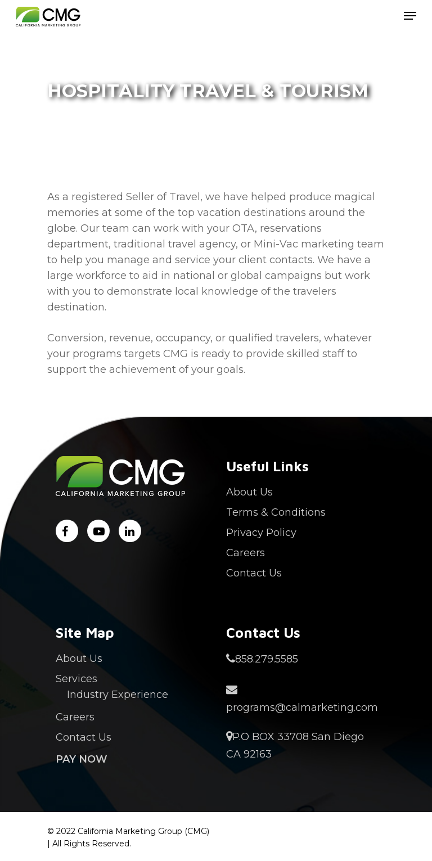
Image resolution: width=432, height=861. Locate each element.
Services (76, 679)
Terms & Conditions (276, 512)
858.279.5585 (262, 659)
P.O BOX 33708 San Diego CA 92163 (295, 744)
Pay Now (81, 759)
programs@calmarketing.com (298, 698)
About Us (249, 492)
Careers (245, 553)
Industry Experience (117, 694)
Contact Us (254, 573)
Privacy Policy (261, 532)
